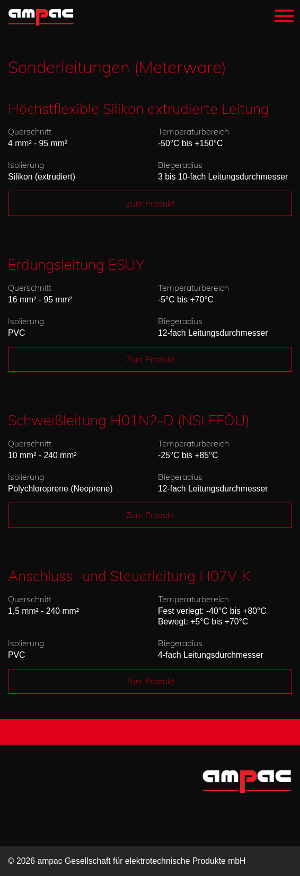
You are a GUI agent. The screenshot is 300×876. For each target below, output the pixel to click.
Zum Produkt (150, 203)
